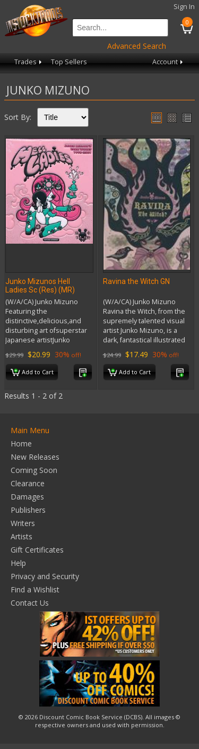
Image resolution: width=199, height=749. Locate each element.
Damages (27, 497)
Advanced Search (136, 46)
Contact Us (30, 603)
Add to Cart (32, 372)
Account (168, 61)
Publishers (28, 510)
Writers (23, 523)
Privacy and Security (45, 576)
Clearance (28, 483)
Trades (29, 61)
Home (21, 443)
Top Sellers (69, 61)
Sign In (184, 6)
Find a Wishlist (35, 589)
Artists (21, 536)
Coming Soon (34, 470)
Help (18, 563)
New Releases (35, 457)
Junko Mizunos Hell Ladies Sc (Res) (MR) (40, 285)
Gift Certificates (37, 550)
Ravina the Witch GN (136, 281)
